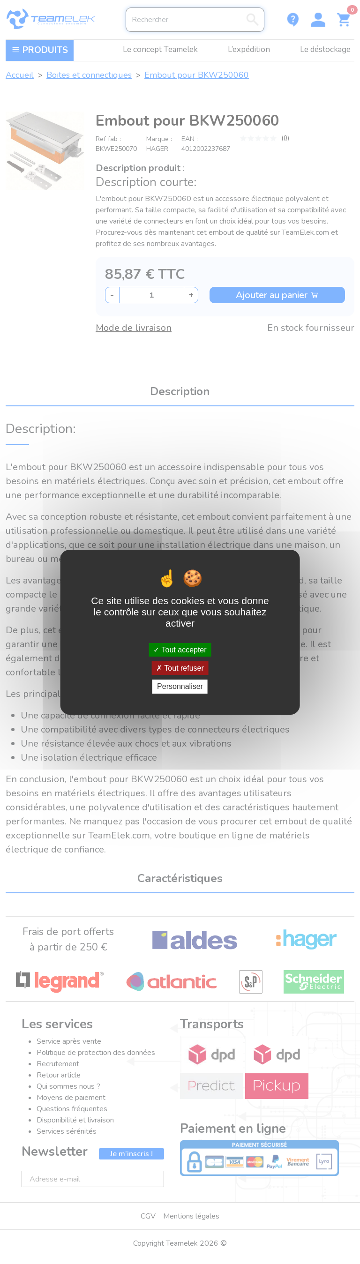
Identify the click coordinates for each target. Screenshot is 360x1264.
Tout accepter (179, 650)
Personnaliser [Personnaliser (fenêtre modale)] (180, 686)
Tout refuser (180, 668)
